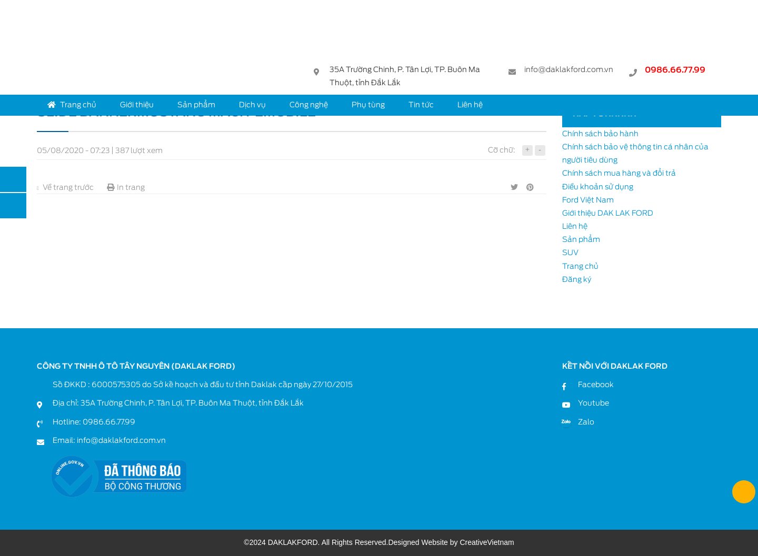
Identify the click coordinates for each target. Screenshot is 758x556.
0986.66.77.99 (675, 71)
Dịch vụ (252, 104)
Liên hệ (470, 104)
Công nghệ (309, 104)
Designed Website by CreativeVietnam (451, 542)
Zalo (586, 422)
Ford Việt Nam (588, 200)
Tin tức (421, 104)
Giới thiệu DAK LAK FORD (607, 213)
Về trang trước (65, 187)
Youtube (593, 403)
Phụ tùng (368, 104)
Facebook (596, 384)
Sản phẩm (196, 104)
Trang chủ (71, 104)
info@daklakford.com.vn (568, 70)
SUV (570, 252)
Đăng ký (576, 279)
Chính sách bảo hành (600, 133)
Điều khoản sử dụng (597, 187)
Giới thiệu (137, 104)
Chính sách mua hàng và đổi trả (619, 173)
